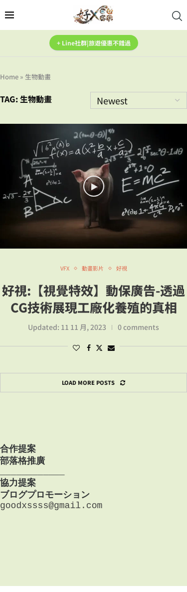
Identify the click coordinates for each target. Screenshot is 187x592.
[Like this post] (76, 347)
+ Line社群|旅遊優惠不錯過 (94, 42)
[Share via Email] (111, 347)
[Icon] (93, 186)
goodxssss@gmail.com (51, 511)
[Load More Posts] (93, 382)
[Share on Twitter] (99, 347)
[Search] (177, 15)
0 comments (138, 327)
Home (9, 76)
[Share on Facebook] (89, 347)
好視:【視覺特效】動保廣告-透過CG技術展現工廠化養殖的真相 (93, 298)
